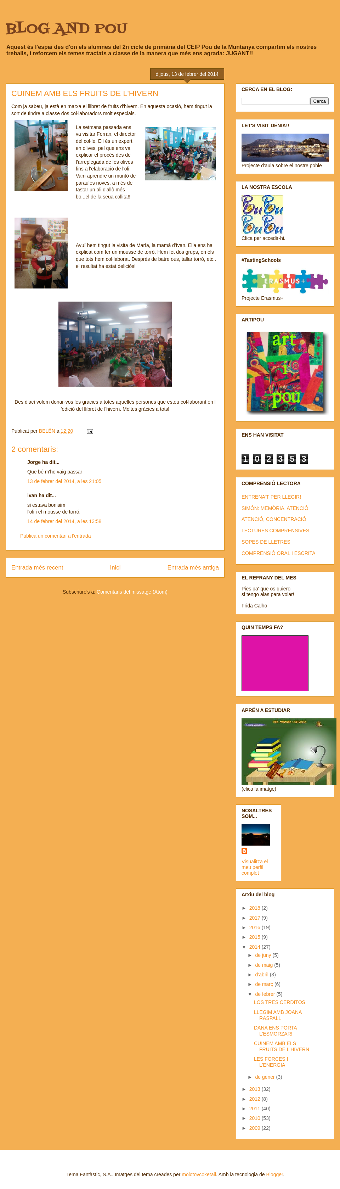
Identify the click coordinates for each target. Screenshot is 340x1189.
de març (264, 984)
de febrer (265, 994)
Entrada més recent (37, 567)
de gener (265, 1077)
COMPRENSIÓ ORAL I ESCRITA (278, 553)
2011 (255, 1108)
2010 (255, 1118)
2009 (255, 1128)
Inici (115, 567)
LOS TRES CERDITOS (279, 1002)
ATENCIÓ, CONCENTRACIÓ (274, 519)
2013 (255, 1089)
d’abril (262, 974)
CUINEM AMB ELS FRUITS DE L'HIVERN (281, 1046)
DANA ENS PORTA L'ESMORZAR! (275, 1031)
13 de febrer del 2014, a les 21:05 (64, 481)
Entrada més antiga (193, 567)
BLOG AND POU (66, 29)
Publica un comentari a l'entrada (55, 536)
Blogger (274, 1174)
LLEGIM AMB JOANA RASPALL (278, 1015)
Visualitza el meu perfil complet (255, 867)
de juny (263, 955)
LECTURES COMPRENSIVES (275, 530)
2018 (255, 908)
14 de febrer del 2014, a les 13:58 (64, 521)
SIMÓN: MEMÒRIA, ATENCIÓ (275, 508)
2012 (255, 1099)
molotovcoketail (199, 1174)
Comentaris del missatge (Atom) (132, 592)
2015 (255, 937)
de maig (264, 965)
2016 (255, 927)
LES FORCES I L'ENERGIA (271, 1062)
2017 (255, 918)
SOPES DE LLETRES (266, 542)
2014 (255, 947)
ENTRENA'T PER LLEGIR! (271, 497)
